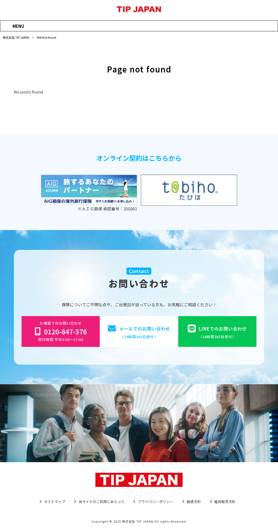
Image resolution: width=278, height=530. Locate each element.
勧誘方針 (194, 501)
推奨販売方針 (224, 501)
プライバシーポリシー (155, 501)
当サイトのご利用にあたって (101, 501)
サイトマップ (54, 501)
